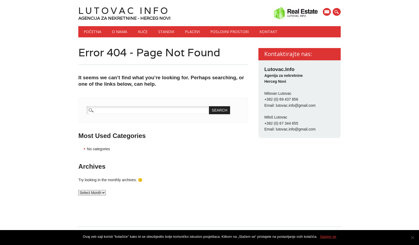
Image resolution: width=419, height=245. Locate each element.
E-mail (327, 12)
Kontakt (268, 31)
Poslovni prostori (229, 31)
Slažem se (328, 237)
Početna (92, 31)
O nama (119, 31)
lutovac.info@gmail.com (296, 105)
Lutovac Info (124, 11)
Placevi (192, 31)
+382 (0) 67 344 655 (281, 123)
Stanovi (166, 31)
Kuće (143, 31)
